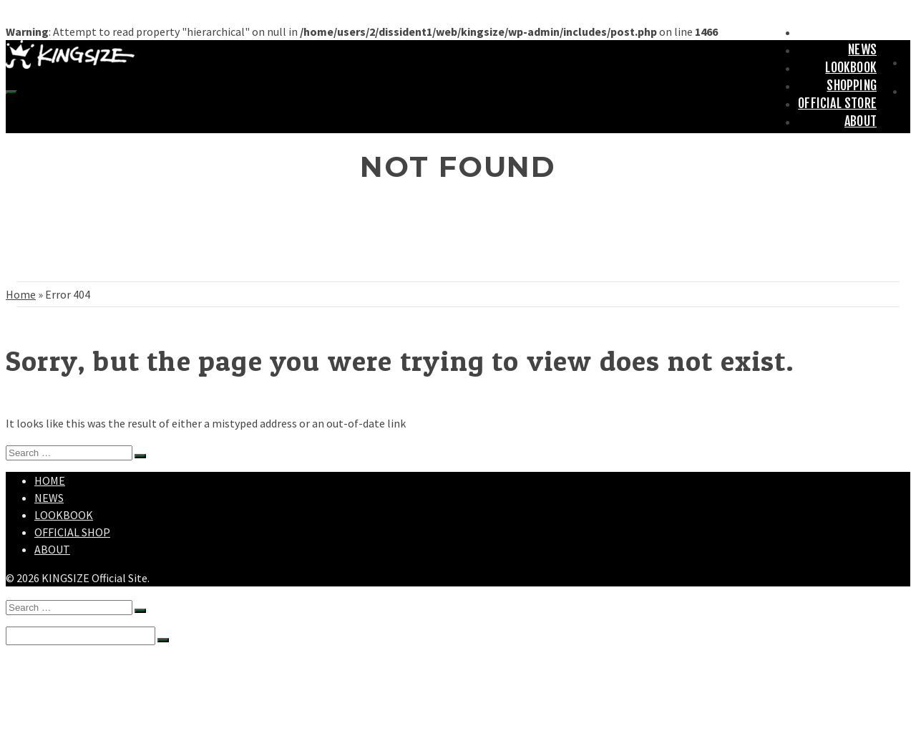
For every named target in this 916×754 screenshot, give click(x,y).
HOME (863, 31)
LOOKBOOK (851, 67)
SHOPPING (852, 85)
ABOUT (860, 121)
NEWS (862, 49)
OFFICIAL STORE (837, 103)
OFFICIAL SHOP (72, 532)
